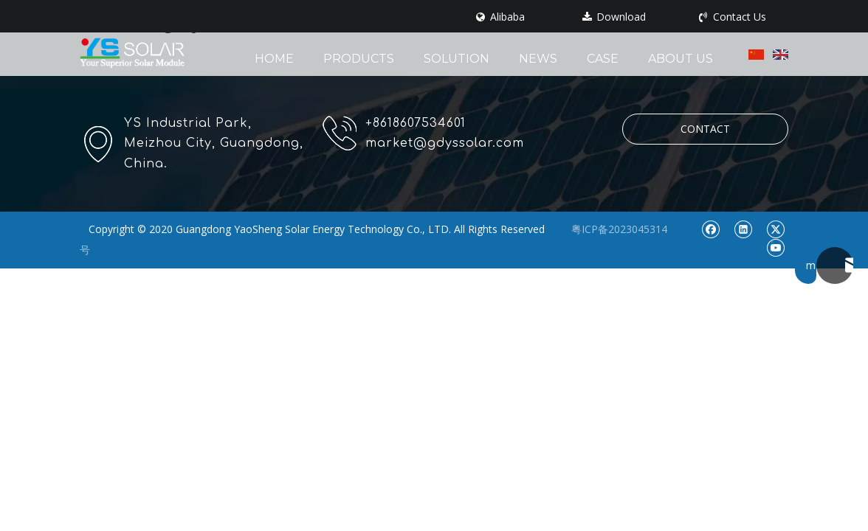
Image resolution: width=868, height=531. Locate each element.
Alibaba (500, 17)
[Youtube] (775, 247)
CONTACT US (705, 133)
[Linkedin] (743, 228)
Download (614, 17)
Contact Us (732, 17)
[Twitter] (775, 228)
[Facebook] (710, 228)
